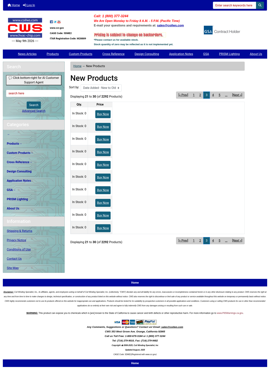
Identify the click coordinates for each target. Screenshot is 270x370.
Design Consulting (147, 54)
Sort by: (74, 87)
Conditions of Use (19, 249)
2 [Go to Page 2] (200, 95)
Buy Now (103, 114)
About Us (256, 54)
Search (33, 105)
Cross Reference (113, 54)
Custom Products (80, 54)
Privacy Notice (16, 240)
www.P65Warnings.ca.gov (230, 313)
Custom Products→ (20, 153)
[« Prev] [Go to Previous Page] (183, 95)
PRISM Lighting (229, 54)
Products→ (14, 143)
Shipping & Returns (19, 231)
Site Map (13, 268)
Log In (29, 5)
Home (14, 5)
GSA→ (11, 190)
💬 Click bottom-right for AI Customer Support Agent (34, 80)
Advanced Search (34, 111)
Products (53, 54)
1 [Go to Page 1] (194, 95)
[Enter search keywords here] (234, 5)
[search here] (33, 93)
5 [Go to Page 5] (219, 95)
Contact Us (14, 259)
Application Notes (181, 54)
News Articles (27, 54)
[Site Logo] (25, 28)
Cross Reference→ (19, 162)
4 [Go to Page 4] (213, 95)
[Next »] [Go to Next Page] (237, 95)
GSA (206, 54)
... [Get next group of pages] (226, 95)
